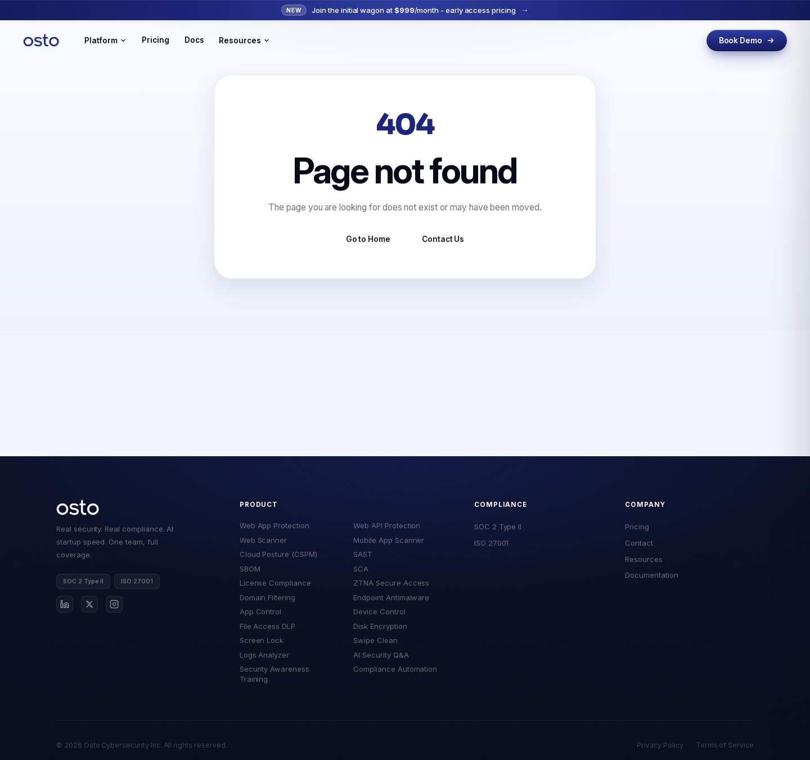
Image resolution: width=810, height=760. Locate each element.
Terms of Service (725, 745)
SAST (362, 554)
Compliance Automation (395, 668)
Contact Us (443, 239)
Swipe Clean (375, 640)
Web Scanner (263, 540)
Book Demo (747, 40)
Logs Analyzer (264, 654)
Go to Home (368, 239)
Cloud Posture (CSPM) (278, 554)
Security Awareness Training (274, 673)
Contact (639, 542)
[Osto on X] (89, 604)
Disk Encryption (380, 626)
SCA (360, 568)
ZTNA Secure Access (391, 582)
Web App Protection (274, 525)
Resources (244, 40)
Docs (194, 39)
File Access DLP (267, 626)
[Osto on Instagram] (114, 604)
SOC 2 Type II (497, 526)
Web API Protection (386, 525)
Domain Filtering (267, 597)
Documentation (651, 574)
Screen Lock (262, 640)
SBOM (250, 568)
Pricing (155, 39)
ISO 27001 (491, 542)
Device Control (379, 611)
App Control (260, 611)
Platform (105, 40)
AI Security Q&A (380, 654)
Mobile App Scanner (388, 540)
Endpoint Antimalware (391, 597)
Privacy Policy (660, 745)
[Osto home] (77, 507)
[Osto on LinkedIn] (64, 604)
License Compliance (275, 582)
